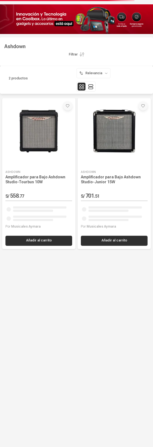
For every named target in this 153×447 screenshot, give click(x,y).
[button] (38, 241)
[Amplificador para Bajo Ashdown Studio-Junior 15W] (114, 173)
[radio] (81, 87)
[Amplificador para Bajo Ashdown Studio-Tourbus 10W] (38, 173)
